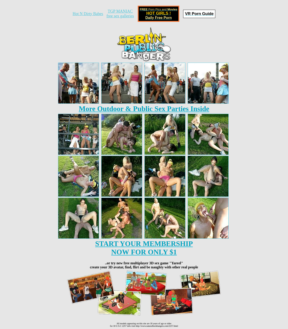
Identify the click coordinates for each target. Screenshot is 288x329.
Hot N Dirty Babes (88, 13)
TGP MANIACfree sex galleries (120, 13)
